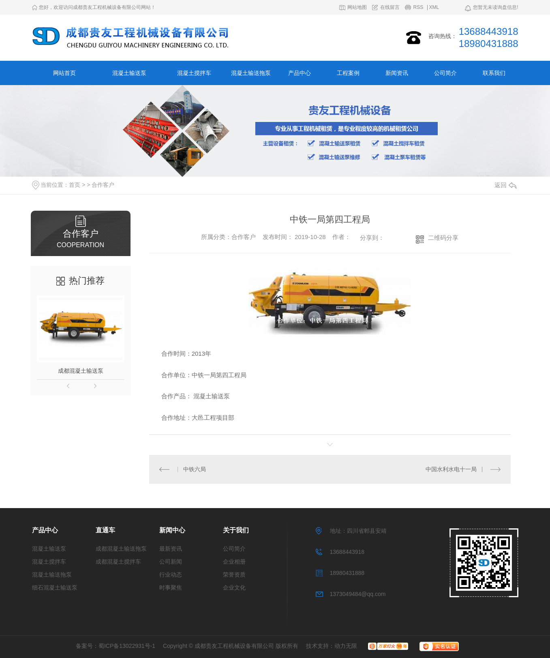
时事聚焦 (170, 587)
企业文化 (234, 587)
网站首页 (64, 73)
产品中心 (299, 73)
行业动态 (170, 574)
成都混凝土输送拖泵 (121, 548)
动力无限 (345, 646)
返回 (505, 185)
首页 (74, 185)
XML (434, 7)
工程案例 (348, 73)
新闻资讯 (396, 73)
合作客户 (103, 185)
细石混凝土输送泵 (54, 587)
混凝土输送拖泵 (251, 73)
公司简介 (445, 73)
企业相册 (234, 561)
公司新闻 (170, 561)
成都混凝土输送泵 (80, 370)
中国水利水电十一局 (451, 469)
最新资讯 (170, 548)
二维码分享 (443, 237)
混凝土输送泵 (129, 73)
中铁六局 (194, 469)
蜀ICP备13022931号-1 (126, 646)
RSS (418, 7)
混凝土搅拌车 (194, 73)
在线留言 (390, 7)
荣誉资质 (234, 574)
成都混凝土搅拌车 (118, 561)
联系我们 (494, 73)
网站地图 (357, 7)
